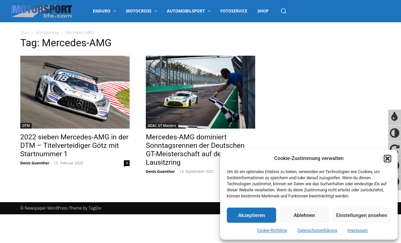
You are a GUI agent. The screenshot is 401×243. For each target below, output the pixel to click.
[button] (387, 158)
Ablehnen (304, 215)
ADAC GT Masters (162, 125)
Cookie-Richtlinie (272, 230)
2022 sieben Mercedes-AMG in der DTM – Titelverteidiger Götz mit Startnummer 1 (74, 145)
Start (24, 32)
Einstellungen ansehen (361, 215)
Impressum (357, 230)
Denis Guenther (34, 162)
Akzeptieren (251, 215)
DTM (26, 125)
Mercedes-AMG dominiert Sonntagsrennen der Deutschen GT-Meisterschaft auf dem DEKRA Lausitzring (198, 149)
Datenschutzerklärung (317, 230)
